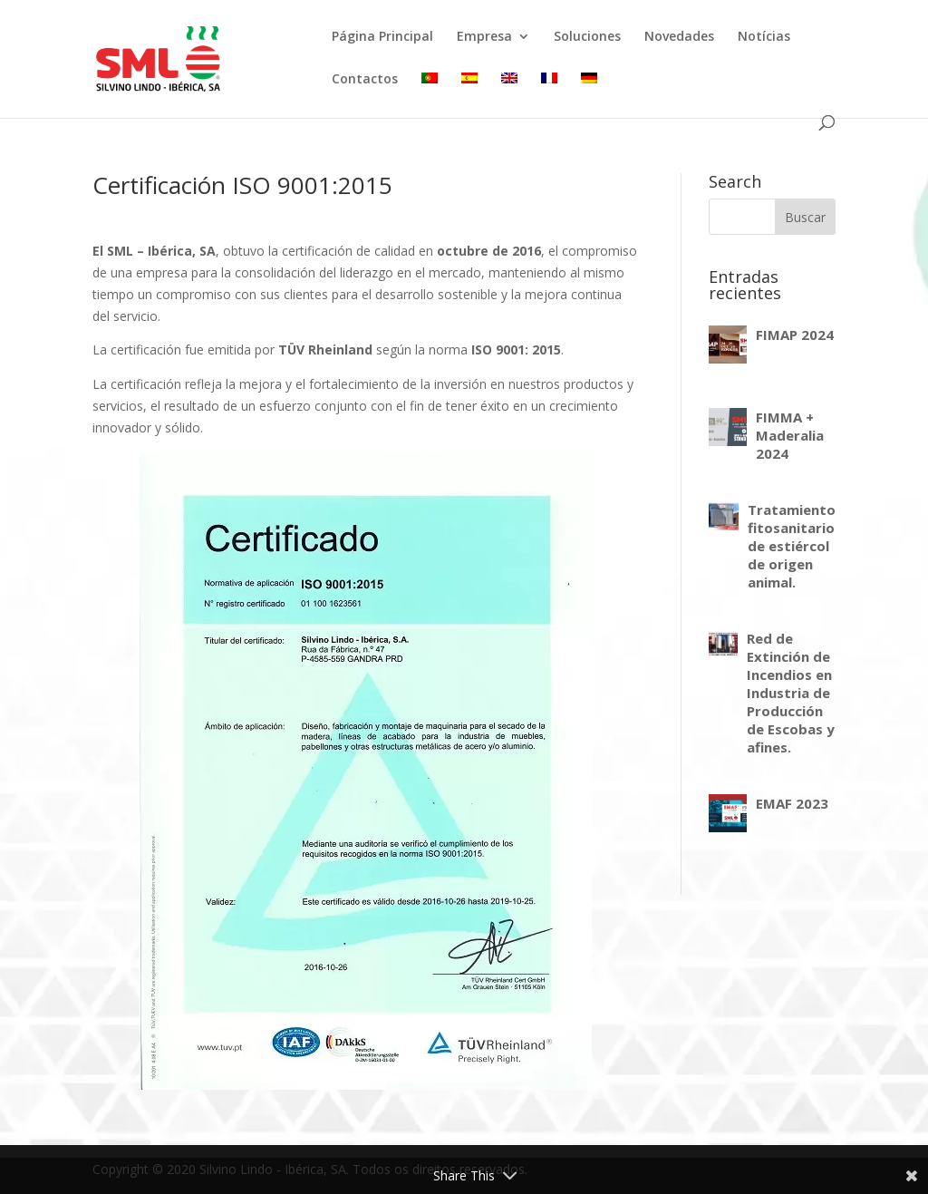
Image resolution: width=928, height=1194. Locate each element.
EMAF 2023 (792, 803)
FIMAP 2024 (795, 334)
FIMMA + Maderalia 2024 (790, 435)
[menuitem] (429, 94)
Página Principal (382, 37)
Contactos (365, 80)
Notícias (764, 37)
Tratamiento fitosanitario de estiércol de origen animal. (792, 545)
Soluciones (587, 37)
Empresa (484, 37)
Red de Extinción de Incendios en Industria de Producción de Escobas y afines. (791, 692)
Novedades (679, 37)
